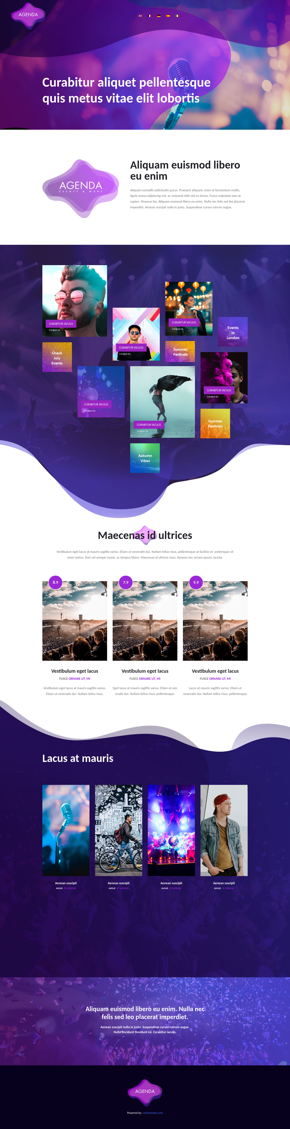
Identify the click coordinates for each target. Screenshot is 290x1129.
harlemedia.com (153, 1113)
